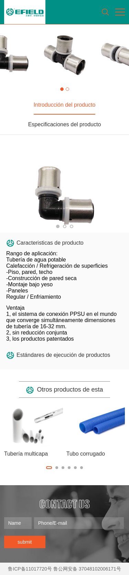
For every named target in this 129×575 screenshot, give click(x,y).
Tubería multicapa (26, 454)
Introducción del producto (65, 105)
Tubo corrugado (85, 454)
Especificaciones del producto (64, 124)
